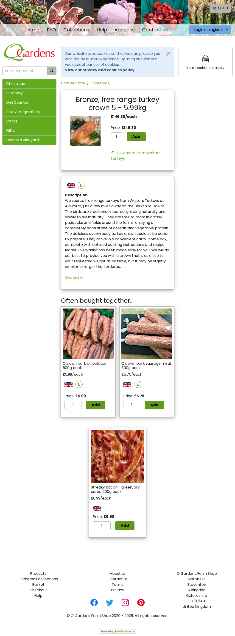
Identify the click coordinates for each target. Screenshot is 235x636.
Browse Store (73, 83)
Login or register (208, 29)
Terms (117, 584)
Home (32, 30)
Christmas (15, 83)
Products (38, 573)
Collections (76, 30)
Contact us (155, 30)
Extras (11, 121)
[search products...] (24, 71)
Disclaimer (74, 277)
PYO (51, 30)
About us (125, 30)
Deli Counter (17, 102)
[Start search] (51, 71)
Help (102, 30)
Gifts (10, 130)
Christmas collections (38, 579)
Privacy (117, 590)
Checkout (38, 590)
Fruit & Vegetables (23, 111)
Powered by (117, 631)
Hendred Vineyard (22, 140)
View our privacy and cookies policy (99, 70)
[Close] (168, 53)
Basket (38, 584)
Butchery (14, 93)
